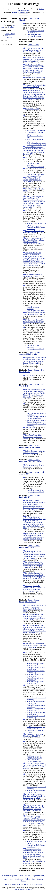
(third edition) (33, 231)
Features (19, 884)
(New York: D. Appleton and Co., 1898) (34, 275)
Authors (27, 879)
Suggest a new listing (38, 876)
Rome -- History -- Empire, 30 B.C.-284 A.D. (29, 546)
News (13, 884)
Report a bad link (24, 876)
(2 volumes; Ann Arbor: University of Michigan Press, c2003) (33, 537)
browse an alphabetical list (19, 12)
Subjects (40, 879)
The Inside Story (36, 884)
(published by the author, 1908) (34, 313)
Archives (26, 884)
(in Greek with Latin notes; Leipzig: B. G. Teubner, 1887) (34, 796)
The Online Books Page (23, 4)
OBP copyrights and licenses (23, 889)
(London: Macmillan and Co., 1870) (33, 735)
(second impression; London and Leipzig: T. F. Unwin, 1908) (34, 360)
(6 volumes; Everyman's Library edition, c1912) (32, 179)
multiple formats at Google (35, 490)
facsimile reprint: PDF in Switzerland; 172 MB (35, 35)
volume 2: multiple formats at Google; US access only (36, 421)
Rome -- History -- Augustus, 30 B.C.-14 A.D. (29, 353)
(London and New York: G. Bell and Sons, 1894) (34, 522)
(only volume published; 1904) (34, 201)
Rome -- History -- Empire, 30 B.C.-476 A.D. (29, 601)
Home (5, 879)
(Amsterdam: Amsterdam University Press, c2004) (34, 808)
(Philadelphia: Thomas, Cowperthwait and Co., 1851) (33, 240)
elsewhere (11, 27)
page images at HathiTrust (35, 167)
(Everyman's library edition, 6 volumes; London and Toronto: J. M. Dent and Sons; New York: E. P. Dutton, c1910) (34, 629)
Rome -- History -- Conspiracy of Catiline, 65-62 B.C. (30, 446)
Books (7, 884)
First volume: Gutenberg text (36, 130)
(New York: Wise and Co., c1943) (34, 617)
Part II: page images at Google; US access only (34, 760)
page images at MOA (34, 176)
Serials (23, 881)
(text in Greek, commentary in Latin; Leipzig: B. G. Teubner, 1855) (33, 564)
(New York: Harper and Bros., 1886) (34, 393)
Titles (33, 879)
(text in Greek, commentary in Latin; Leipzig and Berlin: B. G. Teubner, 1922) (34, 575)
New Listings (19, 879)
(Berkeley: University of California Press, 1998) (34, 59)
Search (11, 879)
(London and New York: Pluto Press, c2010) (33, 50)
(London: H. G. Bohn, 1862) (34, 505)
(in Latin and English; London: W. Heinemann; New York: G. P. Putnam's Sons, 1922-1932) (34, 820)
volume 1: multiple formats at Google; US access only (36, 417)
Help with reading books (9, 876)
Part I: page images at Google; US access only (34, 757)
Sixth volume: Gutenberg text (36, 145)
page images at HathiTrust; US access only (35, 31)
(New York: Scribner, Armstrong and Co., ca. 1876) (34, 554)
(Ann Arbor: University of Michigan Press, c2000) (34, 608)
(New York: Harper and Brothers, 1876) (34, 150)
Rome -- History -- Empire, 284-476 (29, 496)
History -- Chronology (9, 36)
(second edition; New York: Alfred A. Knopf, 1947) (34, 68)
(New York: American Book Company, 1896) (34, 321)
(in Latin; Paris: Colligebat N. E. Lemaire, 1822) (34, 95)
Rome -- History (10, 34)
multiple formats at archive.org (33, 164)
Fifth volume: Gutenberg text (36, 143)
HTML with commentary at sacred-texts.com (36, 727)
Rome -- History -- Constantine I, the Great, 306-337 (30, 460)
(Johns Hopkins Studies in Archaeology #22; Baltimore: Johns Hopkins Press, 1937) (33, 853)
